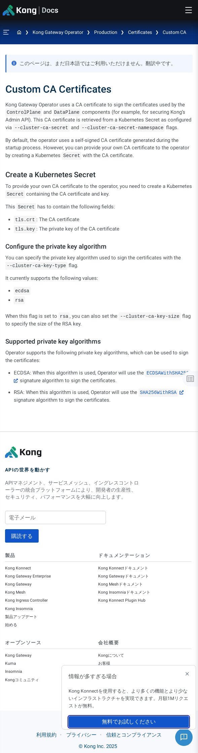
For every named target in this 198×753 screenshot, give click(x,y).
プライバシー (81, 735)
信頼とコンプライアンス (134, 735)
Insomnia (13, 671)
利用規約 (46, 735)
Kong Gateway (18, 584)
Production (105, 32)
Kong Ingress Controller (26, 600)
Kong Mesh (15, 592)
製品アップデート (21, 616)
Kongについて (111, 655)
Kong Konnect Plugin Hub (122, 600)
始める (11, 624)
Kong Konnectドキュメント (123, 568)
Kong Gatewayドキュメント (123, 576)
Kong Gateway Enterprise (28, 576)
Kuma (10, 663)
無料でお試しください (129, 721)
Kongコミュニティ (22, 679)
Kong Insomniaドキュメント (124, 592)
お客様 (104, 663)
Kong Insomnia (19, 608)
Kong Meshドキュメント (120, 584)
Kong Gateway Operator (58, 32)
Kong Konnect (18, 568)
